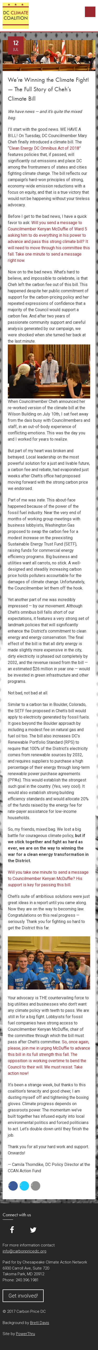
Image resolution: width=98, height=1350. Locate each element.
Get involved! (23, 1296)
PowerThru (25, 1333)
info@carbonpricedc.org (24, 1251)
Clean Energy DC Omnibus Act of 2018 (44, 148)
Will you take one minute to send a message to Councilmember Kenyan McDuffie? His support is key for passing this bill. (48, 878)
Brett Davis (39, 1322)
